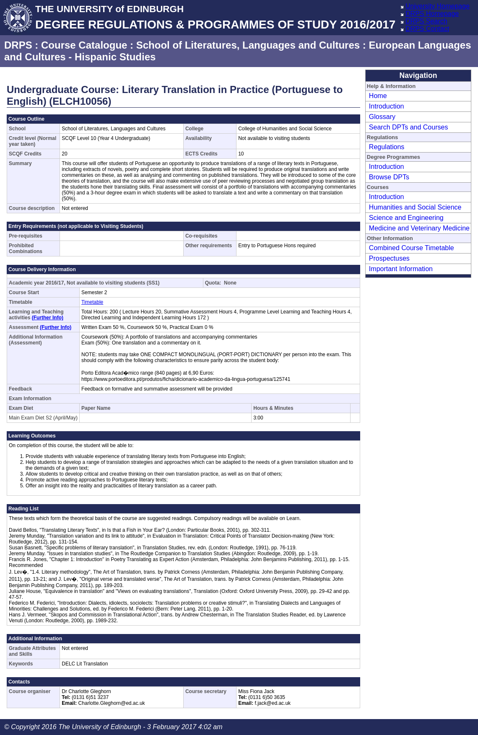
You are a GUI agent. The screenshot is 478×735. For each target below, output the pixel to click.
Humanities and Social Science (415, 207)
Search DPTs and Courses (408, 127)
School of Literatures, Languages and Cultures (248, 45)
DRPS (18, 45)
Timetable (92, 302)
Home (378, 95)
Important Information (401, 268)
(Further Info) (47, 318)
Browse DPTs (389, 177)
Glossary (382, 116)
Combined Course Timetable (411, 247)
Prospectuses (389, 258)
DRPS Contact (427, 28)
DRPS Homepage (432, 13)
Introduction (386, 106)
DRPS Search (426, 21)
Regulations (387, 146)
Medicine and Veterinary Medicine (419, 228)
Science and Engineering (406, 217)
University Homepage (437, 6)
